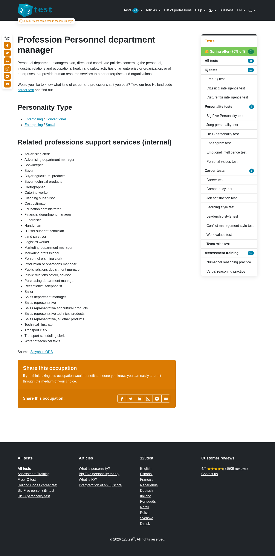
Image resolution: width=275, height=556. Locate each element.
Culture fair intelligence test (227, 97)
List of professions (178, 10)
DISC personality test (222, 134)
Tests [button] (132, 10)
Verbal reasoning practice (225, 271)
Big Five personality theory (99, 474)
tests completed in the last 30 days (46, 21)
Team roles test (218, 244)
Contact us (209, 474)
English (145, 468)
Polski (144, 513)
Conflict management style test (230, 225)
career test (26, 90)
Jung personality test (222, 125)
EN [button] (240, 10)
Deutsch (146, 490)
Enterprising (33, 119)
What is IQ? (88, 479)
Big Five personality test (36, 490)
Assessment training (229, 253)
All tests (229, 61)
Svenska (146, 518)
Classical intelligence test (225, 88)
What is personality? (94, 468)
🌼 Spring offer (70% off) (229, 51)
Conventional (56, 119)
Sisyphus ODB (42, 352)
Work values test (219, 235)
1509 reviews (236, 468)
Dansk (145, 523)
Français (146, 479)
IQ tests (229, 70)
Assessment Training (34, 474)
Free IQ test (215, 79)
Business (227, 10)
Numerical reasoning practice (228, 262)
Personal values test (221, 161)
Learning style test (220, 207)
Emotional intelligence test (226, 152)
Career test (214, 180)
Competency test (219, 189)
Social (50, 125)
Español (146, 474)
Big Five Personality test (224, 116)
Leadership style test (222, 216)
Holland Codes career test (37, 485)
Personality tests (229, 106)
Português (148, 501)
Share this (7, 38)
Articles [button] (152, 10)
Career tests (229, 171)
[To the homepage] (35, 10)
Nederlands (149, 485)
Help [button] (199, 10)
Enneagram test (218, 143)
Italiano (145, 496)
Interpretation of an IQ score (100, 485)
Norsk (144, 507)
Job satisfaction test (221, 198)
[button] (212, 10)
